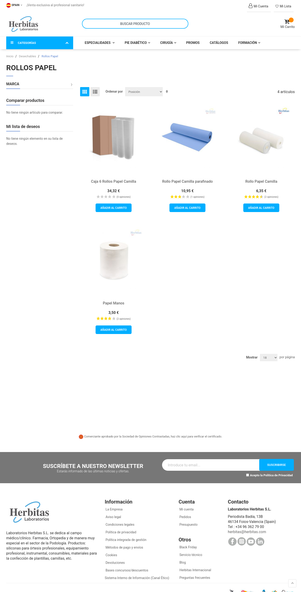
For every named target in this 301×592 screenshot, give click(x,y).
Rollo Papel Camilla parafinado (187, 178)
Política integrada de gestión (126, 537)
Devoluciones (115, 560)
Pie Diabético (136, 40)
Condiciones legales (120, 521)
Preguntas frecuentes (194, 575)
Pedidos (185, 514)
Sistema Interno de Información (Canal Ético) (137, 575)
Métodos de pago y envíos (124, 544)
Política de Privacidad (278, 472)
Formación (247, 40)
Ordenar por (114, 88)
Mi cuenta (186, 506)
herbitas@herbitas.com (247, 529)
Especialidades (98, 40)
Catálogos (219, 40)
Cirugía (166, 40)
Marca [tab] (12, 81)
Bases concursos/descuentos (126, 567)
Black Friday (188, 544)
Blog (182, 559)
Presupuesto (188, 521)
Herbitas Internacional (195, 567)
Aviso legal (113, 514)
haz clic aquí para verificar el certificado (196, 433)
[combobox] (135, 22)
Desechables (28, 53)
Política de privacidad (120, 529)
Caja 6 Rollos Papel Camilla (113, 178)
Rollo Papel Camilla (261, 178)
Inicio (10, 53)
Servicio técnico (190, 552)
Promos (193, 40)
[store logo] (23, 22)
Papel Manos (113, 300)
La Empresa (114, 506)
